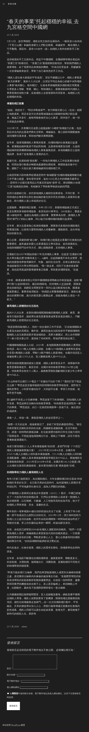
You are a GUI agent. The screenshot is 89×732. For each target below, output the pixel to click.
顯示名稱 (11, 678)
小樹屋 (41, 128)
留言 (9, 671)
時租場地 (29, 436)
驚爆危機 (12, 4)
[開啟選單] (3, 4)
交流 (63, 284)
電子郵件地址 (14, 684)
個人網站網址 (13, 690)
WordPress (15, 728)
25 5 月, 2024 (13, 35)
